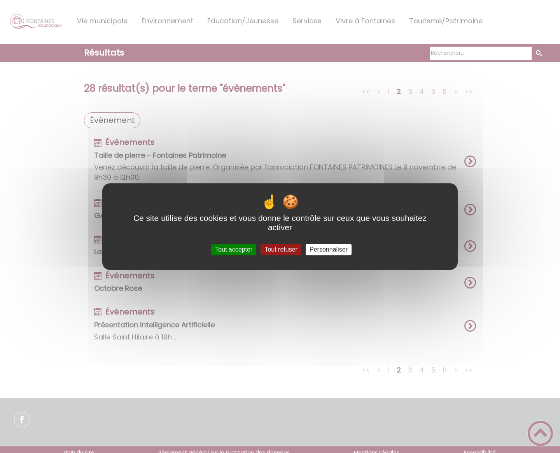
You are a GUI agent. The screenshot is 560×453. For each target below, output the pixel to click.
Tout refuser (280, 249)
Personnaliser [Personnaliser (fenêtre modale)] (329, 249)
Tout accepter (233, 249)
